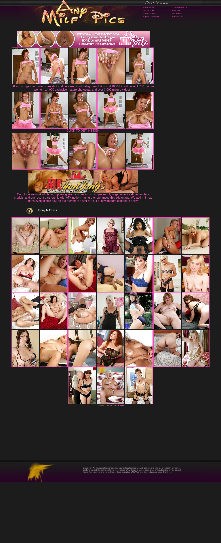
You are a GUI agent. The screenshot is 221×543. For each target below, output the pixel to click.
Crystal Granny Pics (151, 17)
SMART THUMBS (117, 467)
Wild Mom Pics (149, 11)
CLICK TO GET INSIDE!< (83, 130)
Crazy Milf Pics (149, 7)
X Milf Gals (176, 11)
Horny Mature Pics (179, 7)
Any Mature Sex (149, 14)
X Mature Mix (177, 17)
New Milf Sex (177, 14)
